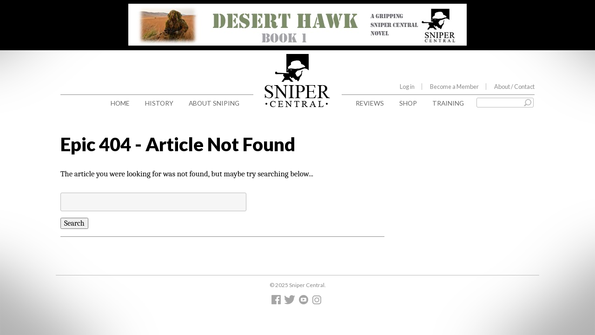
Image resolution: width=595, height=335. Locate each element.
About (514, 86)
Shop (408, 103)
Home (120, 103)
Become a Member (454, 86)
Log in (407, 86)
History (159, 103)
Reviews (370, 103)
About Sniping (214, 103)
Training (448, 103)
